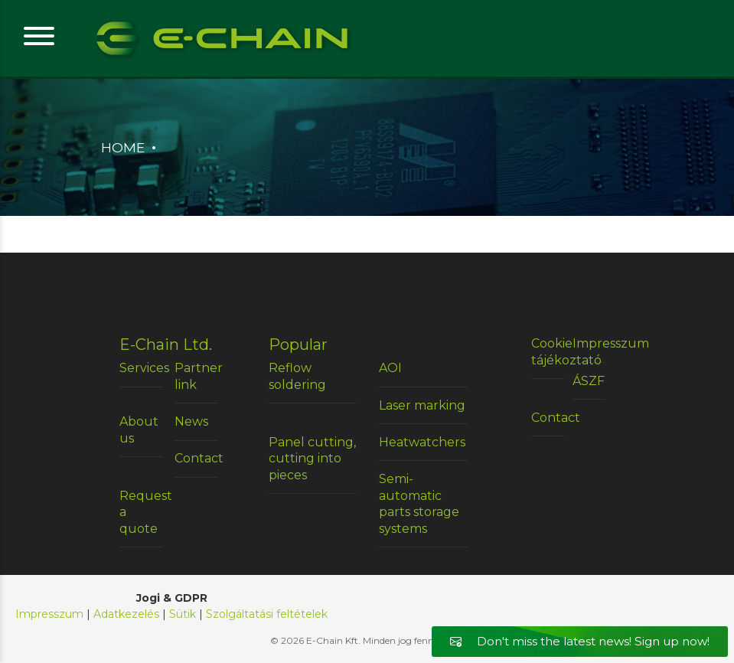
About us (138, 430)
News (191, 421)
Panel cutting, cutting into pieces (312, 458)
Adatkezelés (126, 614)
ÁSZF (589, 381)
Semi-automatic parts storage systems (419, 504)
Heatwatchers (422, 442)
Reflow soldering (297, 376)
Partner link (196, 376)
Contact (196, 458)
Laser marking (422, 405)
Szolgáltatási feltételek (267, 614)
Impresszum (589, 343)
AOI (390, 368)
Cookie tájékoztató (547, 351)
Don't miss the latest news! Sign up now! (580, 641)
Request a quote (141, 512)
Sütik (182, 614)
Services (141, 368)
